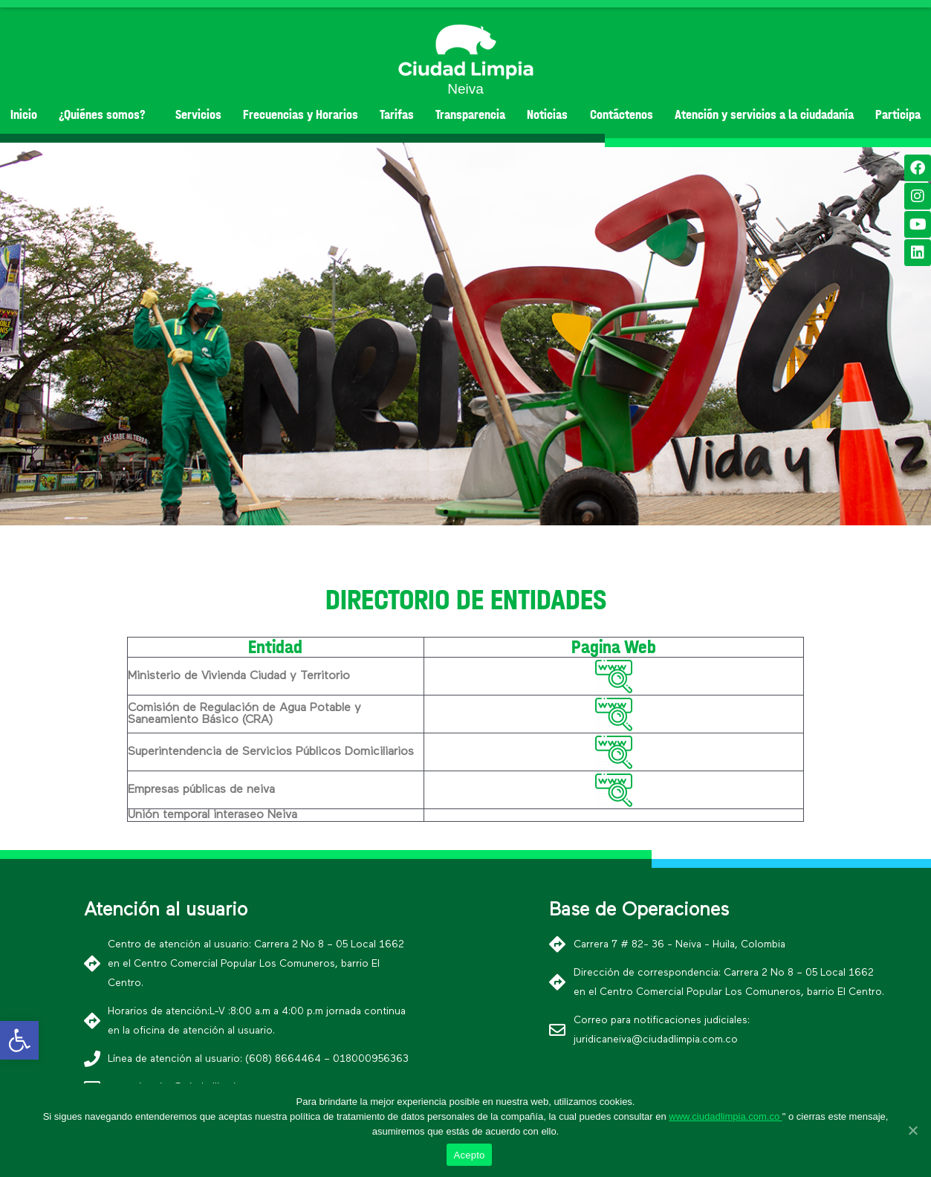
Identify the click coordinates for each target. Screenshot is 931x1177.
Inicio (23, 115)
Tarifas (397, 115)
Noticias (547, 115)
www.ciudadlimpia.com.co (725, 1116)
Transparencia (470, 115)
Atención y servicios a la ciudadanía (764, 115)
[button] (446, 512)
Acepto (469, 1155)
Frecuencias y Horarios (300, 115)
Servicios (198, 115)
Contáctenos (621, 115)
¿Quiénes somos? (106, 115)
